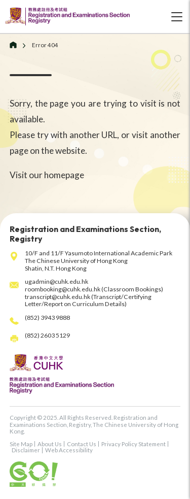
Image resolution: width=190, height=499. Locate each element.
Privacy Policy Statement (133, 444)
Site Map (21, 444)
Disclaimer (26, 450)
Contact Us (81, 444)
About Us (49, 444)
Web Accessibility (69, 450)
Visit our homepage (47, 175)
